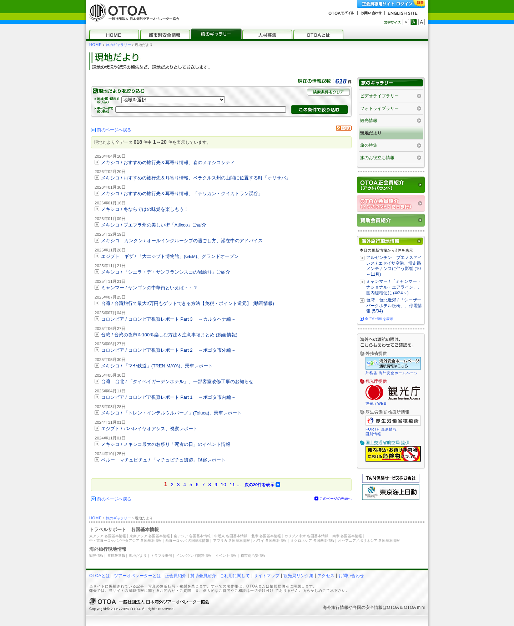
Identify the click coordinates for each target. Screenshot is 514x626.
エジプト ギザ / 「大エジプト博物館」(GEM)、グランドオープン (170, 256)
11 (232, 484)
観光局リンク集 (298, 575)
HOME (95, 45)
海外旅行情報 (335, 607)
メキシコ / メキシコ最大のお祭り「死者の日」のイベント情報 (165, 444)
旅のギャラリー (118, 45)
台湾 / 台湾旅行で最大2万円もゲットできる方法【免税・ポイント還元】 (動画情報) (187, 303)
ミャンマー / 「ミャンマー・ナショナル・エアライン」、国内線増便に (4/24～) (394, 287)
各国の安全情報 (368, 607)
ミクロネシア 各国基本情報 (312, 541)
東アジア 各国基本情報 (107, 536)
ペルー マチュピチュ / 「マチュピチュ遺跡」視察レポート (163, 460)
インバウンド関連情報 (194, 556)
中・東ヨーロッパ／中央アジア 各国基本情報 (125, 541)
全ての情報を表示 (379, 319)
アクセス (325, 575)
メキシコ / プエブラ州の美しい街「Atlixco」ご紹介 (153, 225)
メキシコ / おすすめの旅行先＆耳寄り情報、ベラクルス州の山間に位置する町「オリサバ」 (196, 177)
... (239, 484)
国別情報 (373, 434)
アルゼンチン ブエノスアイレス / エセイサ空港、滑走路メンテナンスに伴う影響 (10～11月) (394, 266)
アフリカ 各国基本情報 (231, 541)
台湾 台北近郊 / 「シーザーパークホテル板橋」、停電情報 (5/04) (394, 305)
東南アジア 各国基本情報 (150, 536)
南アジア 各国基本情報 (192, 536)
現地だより (371, 133)
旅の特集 (368, 145)
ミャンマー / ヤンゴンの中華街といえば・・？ (149, 287)
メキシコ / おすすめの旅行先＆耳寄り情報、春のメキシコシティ (168, 162)
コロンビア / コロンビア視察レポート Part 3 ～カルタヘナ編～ (168, 319)
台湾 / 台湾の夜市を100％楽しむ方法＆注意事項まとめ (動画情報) (169, 334)
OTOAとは (99, 575)
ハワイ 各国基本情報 (270, 541)
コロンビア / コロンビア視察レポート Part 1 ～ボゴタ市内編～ (168, 397)
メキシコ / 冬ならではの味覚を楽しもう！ (144, 209)
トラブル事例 (161, 556)
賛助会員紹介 (203, 575)
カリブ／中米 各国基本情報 (306, 536)
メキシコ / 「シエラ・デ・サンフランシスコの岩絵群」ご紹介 (165, 272)
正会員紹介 (175, 575)
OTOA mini (414, 607)
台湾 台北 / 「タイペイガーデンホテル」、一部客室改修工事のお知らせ (177, 381)
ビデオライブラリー (379, 95)
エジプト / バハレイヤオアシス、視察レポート (149, 428)
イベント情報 (226, 556)
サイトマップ (266, 575)
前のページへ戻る (114, 130)
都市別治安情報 (253, 556)
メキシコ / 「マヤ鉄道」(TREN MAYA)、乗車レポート (157, 365)
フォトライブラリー (379, 108)
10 (223, 484)
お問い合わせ (351, 575)
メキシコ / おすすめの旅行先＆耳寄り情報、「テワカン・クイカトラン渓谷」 (182, 193)
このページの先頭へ (335, 498)
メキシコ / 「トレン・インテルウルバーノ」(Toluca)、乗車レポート (171, 413)
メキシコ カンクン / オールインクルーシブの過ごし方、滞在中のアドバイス (182, 240)
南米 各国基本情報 (347, 536)
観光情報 (368, 120)
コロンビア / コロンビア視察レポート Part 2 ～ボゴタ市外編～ (168, 350)
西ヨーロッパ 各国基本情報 (187, 541)
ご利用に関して (235, 575)
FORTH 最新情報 (381, 429)
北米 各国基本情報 (266, 536)
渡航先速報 (116, 556)
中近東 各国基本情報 (230, 536)
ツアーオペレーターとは (137, 575)
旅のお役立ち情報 (377, 157)
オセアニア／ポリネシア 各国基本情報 (369, 541)
